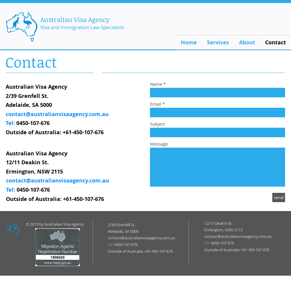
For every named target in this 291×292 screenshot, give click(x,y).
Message (159, 144)
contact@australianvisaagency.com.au (57, 114)
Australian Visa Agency (75, 19)
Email (155, 104)
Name (156, 84)
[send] (278, 197)
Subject (157, 124)
